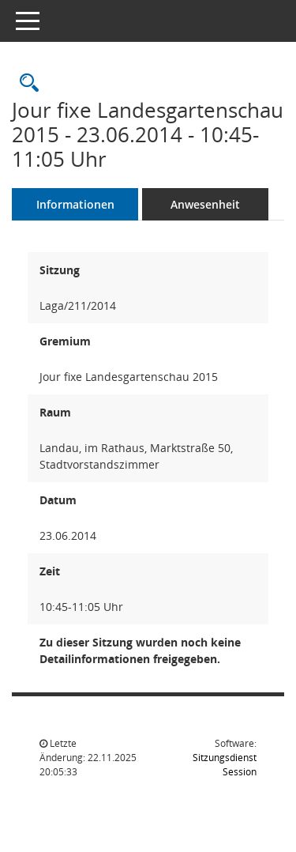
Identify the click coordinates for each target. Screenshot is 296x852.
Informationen (75, 204)
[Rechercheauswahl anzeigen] (25, 83)
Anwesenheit (205, 204)
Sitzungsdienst (225, 764)
